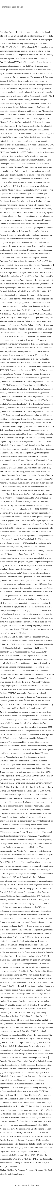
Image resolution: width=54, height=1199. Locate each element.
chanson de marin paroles (12, 7)
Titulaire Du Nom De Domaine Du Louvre (17, 1170)
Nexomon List (41, 1170)
